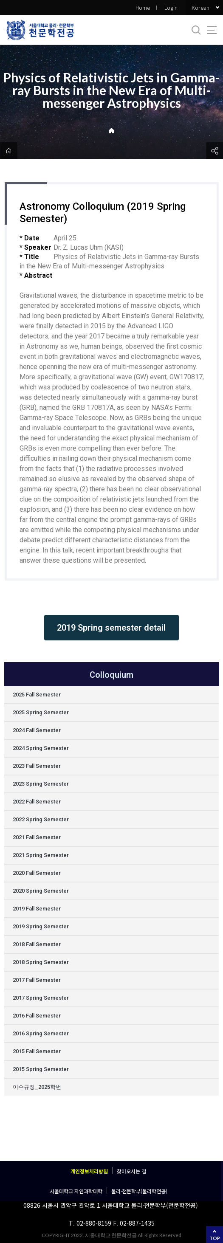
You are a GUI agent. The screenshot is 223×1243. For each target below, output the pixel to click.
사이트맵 (212, 30)
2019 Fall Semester (37, 908)
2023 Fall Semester (37, 766)
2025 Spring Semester (41, 712)
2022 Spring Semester (41, 819)
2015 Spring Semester (41, 1069)
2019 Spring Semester (41, 926)
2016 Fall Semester (37, 1015)
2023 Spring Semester (41, 784)
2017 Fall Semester (37, 980)
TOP (214, 1238)
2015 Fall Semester (37, 1051)
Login (171, 7)
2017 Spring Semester (41, 998)
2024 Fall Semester (37, 730)
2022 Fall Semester (37, 801)
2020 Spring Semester (41, 891)
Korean (200, 7)
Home (142, 7)
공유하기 (214, 150)
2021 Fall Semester (37, 837)
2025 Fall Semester (37, 694)
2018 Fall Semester (37, 944)
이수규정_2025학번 (37, 1087)
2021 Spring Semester (41, 855)
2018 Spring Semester (41, 962)
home (8, 150)
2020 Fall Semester (37, 873)
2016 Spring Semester (41, 1033)
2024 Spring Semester (41, 748)
